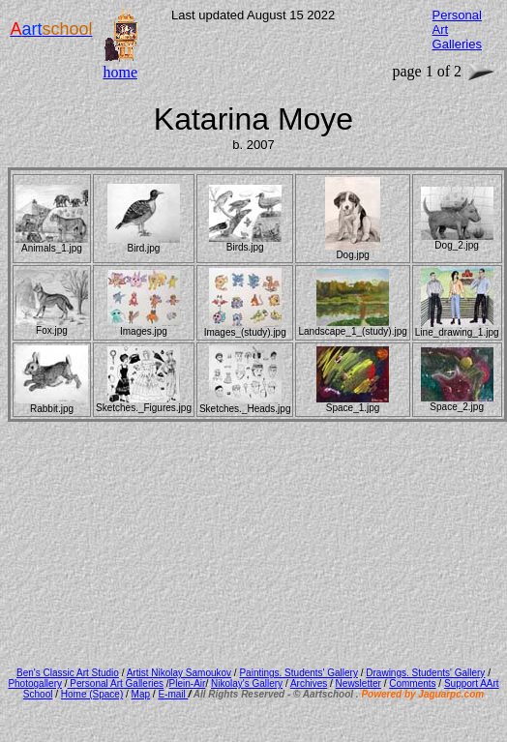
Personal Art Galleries (116, 683)
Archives (308, 683)
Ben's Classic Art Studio (67, 673)
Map (141, 694)
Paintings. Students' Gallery (298, 673)
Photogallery (35, 683)
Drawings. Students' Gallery (425, 673)
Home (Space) (92, 694)
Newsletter (358, 683)
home (120, 72)
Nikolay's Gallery (247, 683)
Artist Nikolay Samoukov (179, 673)
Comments (412, 683)
